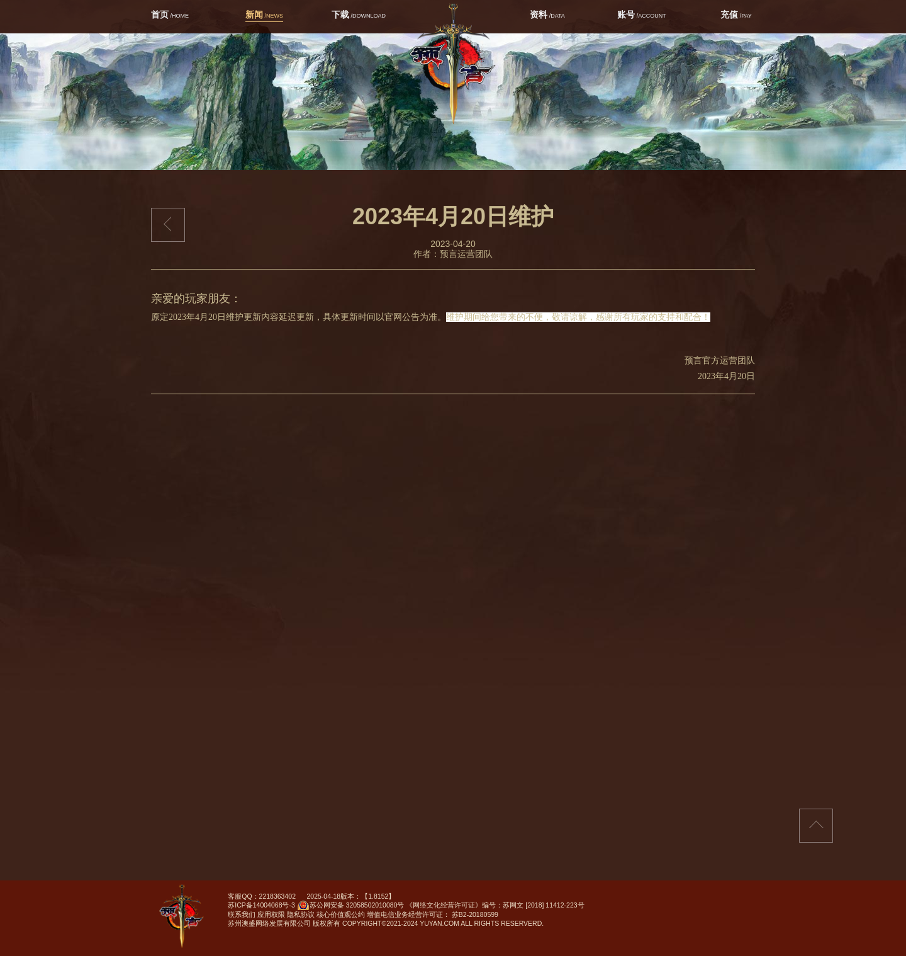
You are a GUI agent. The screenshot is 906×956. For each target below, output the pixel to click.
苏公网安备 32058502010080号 (351, 907)
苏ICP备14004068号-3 (261, 905)
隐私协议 (301, 914)
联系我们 (241, 914)
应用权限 (271, 914)
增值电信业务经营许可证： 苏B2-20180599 (432, 914)
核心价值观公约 (340, 914)
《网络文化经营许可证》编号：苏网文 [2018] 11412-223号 (495, 905)
